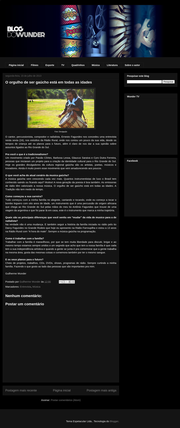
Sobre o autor (132, 65)
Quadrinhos (78, 65)
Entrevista (25, 286)
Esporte (50, 65)
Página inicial (16, 65)
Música (96, 65)
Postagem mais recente (21, 390)
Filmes (34, 65)
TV (62, 65)
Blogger (114, 421)
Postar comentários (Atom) (65, 400)
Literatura (112, 65)
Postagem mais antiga (101, 390)
